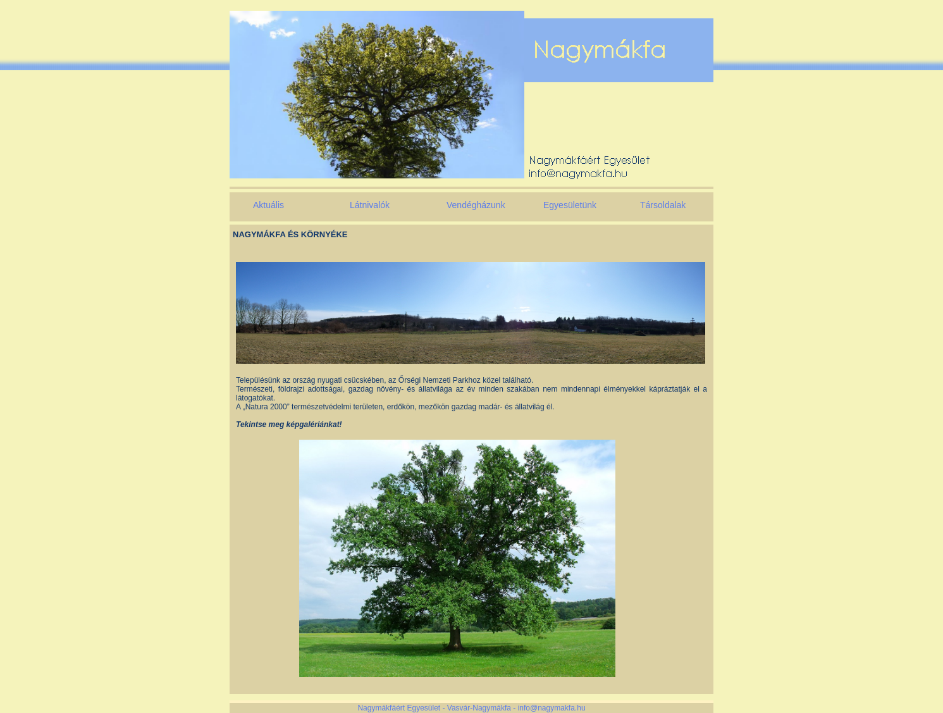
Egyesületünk (569, 205)
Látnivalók (370, 205)
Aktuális (268, 205)
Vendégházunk (476, 205)
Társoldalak (663, 205)
